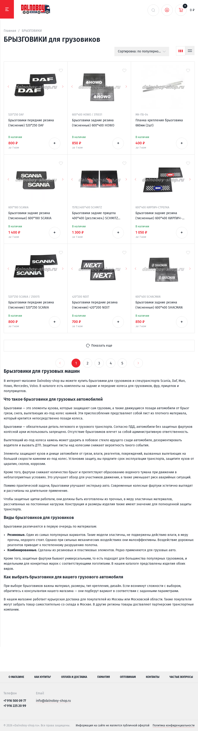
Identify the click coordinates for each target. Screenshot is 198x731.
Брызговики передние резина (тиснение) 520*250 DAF (31, 122)
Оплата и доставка (74, 677)
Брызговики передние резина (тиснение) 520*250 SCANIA (31, 304)
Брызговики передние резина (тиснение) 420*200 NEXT (95, 304)
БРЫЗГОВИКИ (32, 31)
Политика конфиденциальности (174, 725)
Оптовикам (128, 677)
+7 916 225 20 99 (14, 706)
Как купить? (42, 677)
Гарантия (103, 677)
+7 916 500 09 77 (14, 701)
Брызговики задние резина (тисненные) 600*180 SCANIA (29, 215)
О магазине (16, 677)
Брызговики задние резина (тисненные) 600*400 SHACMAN (159, 304)
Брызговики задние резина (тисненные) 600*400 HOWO (93, 122)
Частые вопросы (181, 677)
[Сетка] (180, 50)
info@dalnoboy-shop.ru (53, 701)
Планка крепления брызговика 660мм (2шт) (159, 122)
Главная (10, 31)
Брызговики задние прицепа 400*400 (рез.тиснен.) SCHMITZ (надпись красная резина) (95, 216)
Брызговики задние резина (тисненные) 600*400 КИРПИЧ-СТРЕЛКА (158, 216)
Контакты (152, 677)
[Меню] (7, 9)
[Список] (190, 50)
